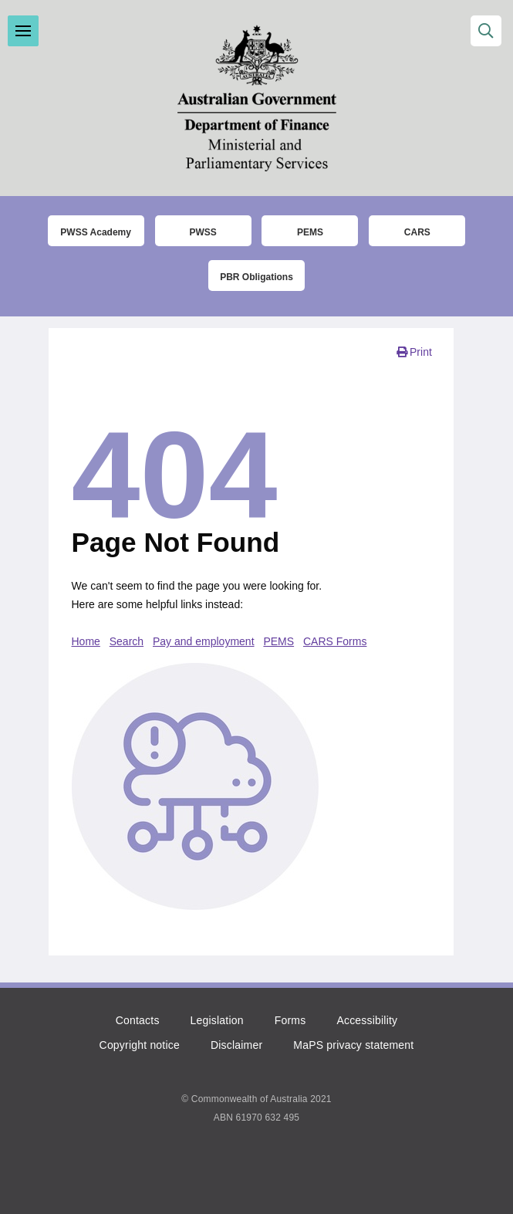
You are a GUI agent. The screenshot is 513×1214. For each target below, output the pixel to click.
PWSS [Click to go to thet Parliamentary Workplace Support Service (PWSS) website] (202, 232)
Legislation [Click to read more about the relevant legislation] (217, 1020)
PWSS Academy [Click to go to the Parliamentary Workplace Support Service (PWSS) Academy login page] (95, 232)
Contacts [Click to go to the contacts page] (138, 1020)
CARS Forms (334, 641)
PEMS (278, 641)
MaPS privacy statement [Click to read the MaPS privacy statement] (353, 1045)
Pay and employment (204, 641)
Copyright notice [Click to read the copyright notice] (140, 1045)
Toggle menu (23, 30)
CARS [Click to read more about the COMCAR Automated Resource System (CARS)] (417, 232)
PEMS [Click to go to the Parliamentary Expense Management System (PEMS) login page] (310, 232)
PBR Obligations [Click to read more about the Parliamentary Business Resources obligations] (256, 277)
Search (126, 641)
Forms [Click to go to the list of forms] (290, 1020)
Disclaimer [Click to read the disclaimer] (236, 1045)
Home (86, 641)
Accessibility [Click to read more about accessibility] (366, 1020)
